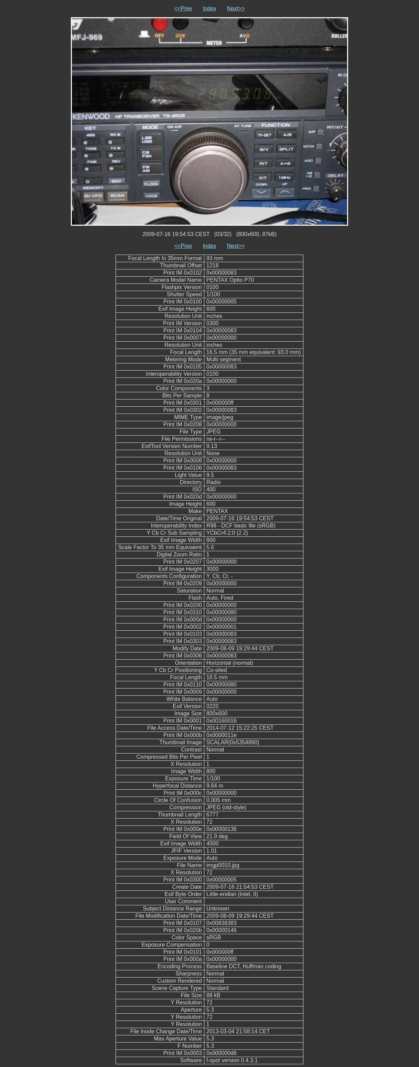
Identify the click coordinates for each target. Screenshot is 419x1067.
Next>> (236, 8)
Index (209, 8)
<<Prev (183, 8)
